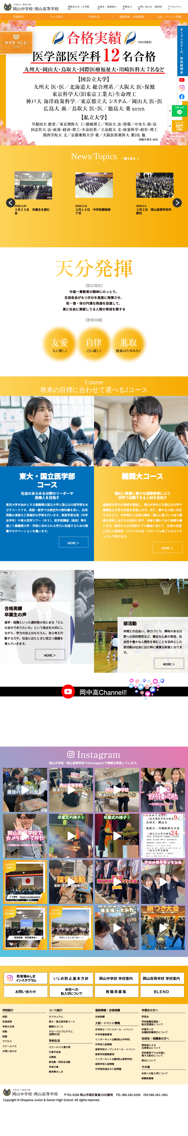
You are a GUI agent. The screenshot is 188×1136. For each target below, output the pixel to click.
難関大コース (56, 1055)
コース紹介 (55, 1038)
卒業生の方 (127, 8)
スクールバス (9, 1074)
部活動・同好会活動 (59, 1090)
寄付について (149, 1089)
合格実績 (100, 1045)
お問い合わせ (9, 1079)
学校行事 (53, 1095)
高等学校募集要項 (104, 1082)
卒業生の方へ (150, 1038)
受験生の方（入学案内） (78, 8)
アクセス (7, 1070)
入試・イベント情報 (107, 1051)
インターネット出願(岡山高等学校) (113, 1087)
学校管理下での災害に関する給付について (153, 1083)
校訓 (4, 1045)
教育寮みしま (56, 1100)
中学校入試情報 (103, 1073)
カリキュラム (56, 1045)
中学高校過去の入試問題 (108, 1097)
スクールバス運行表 (59, 1075)
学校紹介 (7, 1038)
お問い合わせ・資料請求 (150, 8)
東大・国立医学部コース (62, 1050)
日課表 (52, 1085)
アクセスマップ (175, 8)
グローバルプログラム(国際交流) (61, 1061)
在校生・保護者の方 (107, 8)
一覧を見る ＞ (130, 158)
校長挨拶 (7, 1050)
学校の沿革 (8, 1055)
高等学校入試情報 (104, 1092)
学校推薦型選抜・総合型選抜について (152, 1051)
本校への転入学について (155, 1102)
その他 (146, 1095)
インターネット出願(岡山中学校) (112, 1068)
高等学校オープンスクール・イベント (115, 1078)
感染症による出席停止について (151, 1075)
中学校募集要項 (103, 1063)
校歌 (4, 1060)
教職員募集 (147, 1107)
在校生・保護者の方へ (155, 1067)
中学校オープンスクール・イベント (114, 1058)
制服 (4, 1065)
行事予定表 (55, 1080)
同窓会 (145, 1045)
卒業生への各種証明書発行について (155, 1059)
